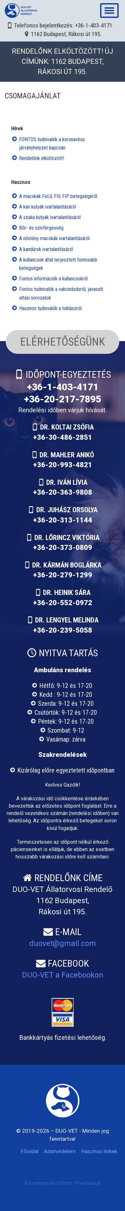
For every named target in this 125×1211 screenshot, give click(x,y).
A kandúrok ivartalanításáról (46, 249)
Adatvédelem (60, 1151)
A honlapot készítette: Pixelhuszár (62, 1183)
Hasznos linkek (99, 1151)
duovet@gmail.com (62, 943)
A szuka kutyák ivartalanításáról (50, 217)
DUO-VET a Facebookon (62, 975)
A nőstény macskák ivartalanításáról (54, 238)
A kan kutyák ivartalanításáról (47, 207)
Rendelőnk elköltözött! (41, 158)
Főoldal (30, 1151)
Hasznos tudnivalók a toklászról (50, 308)
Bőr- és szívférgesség (41, 228)
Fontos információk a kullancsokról (53, 279)
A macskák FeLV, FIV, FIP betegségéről (58, 196)
